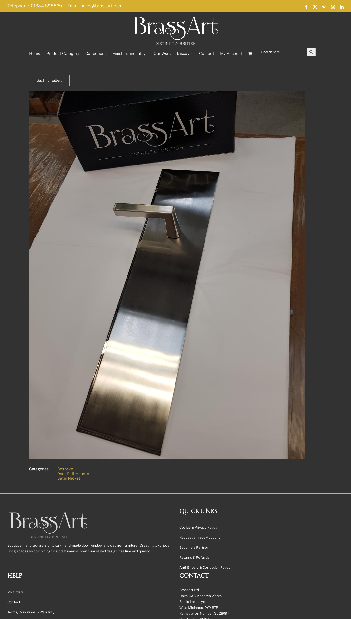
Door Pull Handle (73, 473)
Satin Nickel (68, 478)
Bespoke (65, 469)
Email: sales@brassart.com (94, 5)
